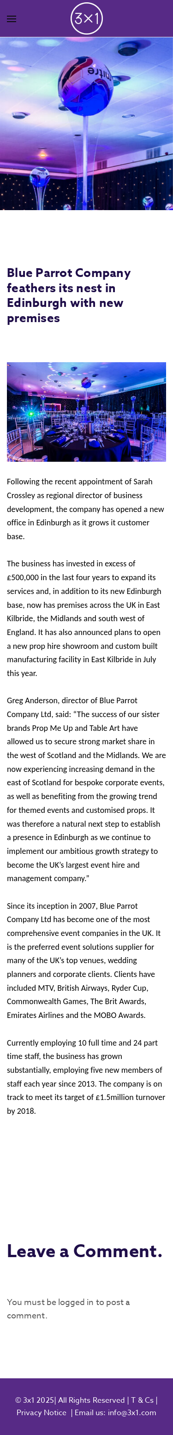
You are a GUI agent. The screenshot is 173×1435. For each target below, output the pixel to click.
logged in (76, 1302)
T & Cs (141, 1400)
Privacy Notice (42, 1412)
